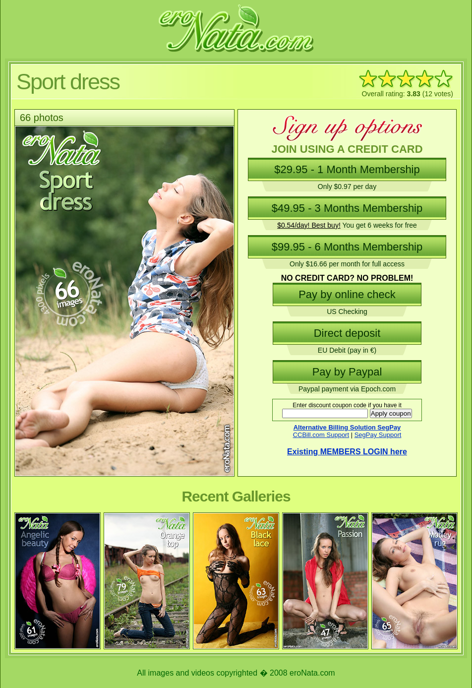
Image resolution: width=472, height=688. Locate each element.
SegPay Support (378, 434)
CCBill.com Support (321, 434)
